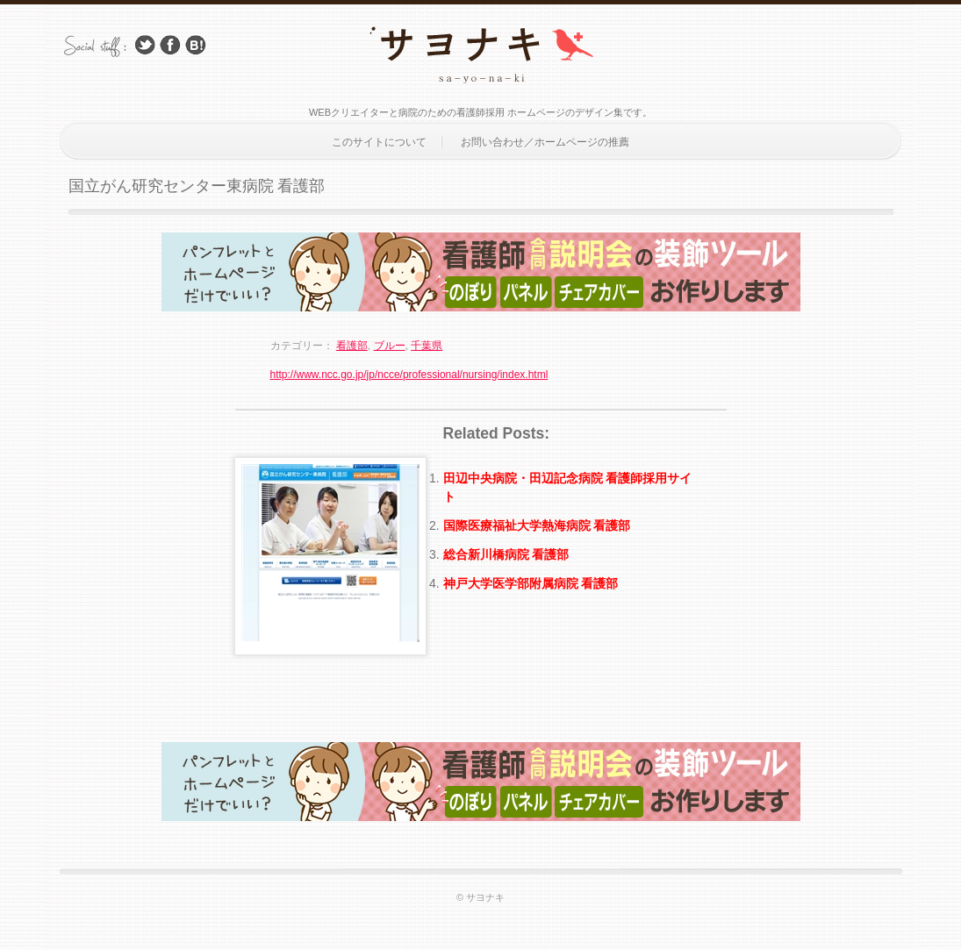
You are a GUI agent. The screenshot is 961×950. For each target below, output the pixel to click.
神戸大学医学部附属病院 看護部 (531, 583)
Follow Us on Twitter (144, 45)
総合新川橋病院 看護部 (506, 554)
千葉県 (426, 345)
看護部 (352, 345)
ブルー (389, 345)
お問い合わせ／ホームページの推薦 (545, 142)
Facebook (170, 45)
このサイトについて (379, 142)
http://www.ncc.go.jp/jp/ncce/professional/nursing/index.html (409, 374)
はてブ (195, 45)
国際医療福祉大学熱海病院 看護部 (537, 525)
